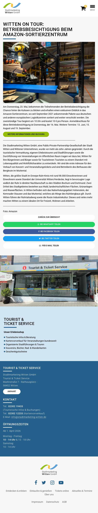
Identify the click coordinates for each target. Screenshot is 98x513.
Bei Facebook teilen (49, 231)
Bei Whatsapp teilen (49, 224)
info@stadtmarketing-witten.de (28, 417)
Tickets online (62, 491)
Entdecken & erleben (16, 491)
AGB (64, 502)
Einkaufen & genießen (41, 491)
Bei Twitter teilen (49, 238)
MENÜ (92, 8)
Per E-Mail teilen (49, 246)
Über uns (49, 494)
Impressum (37, 502)
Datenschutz (52, 502)
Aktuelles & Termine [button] (82, 491)
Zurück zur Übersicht (49, 217)
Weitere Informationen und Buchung (26, 134)
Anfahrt (12, 391)
